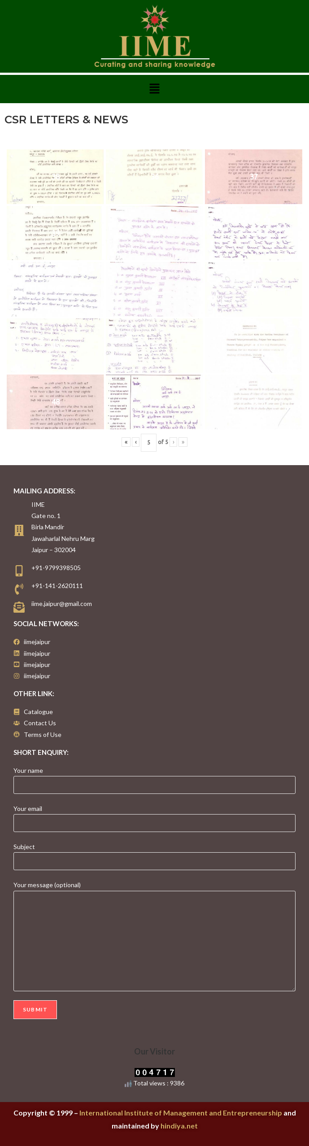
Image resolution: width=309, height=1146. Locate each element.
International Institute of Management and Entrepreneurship (180, 1112)
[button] (154, 89)
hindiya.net (179, 1125)
